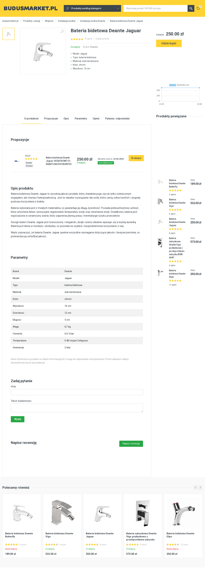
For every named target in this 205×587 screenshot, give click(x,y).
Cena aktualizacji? (106, 163)
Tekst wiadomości (21, 400)
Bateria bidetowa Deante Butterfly (177, 183)
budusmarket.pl (10, 21)
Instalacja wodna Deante (92, 21)
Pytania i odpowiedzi (117, 118)
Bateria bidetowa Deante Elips (177, 273)
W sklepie (136, 158)
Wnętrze (49, 21)
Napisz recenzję (131, 443)
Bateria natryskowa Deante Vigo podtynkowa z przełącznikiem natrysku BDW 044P (176, 248)
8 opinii (88, 38)
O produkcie (31, 118)
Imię (13, 386)
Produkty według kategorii (92, 8)
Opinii (96, 118)
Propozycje (51, 118)
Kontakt (29, 163)
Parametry (81, 118)
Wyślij (17, 419)
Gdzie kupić (168, 43)
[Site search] (155, 8)
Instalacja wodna (66, 21)
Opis (66, 118)
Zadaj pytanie (102, 38)
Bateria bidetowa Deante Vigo (177, 202)
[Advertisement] (179, 64)
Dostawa (29, 166)
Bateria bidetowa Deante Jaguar (177, 222)
